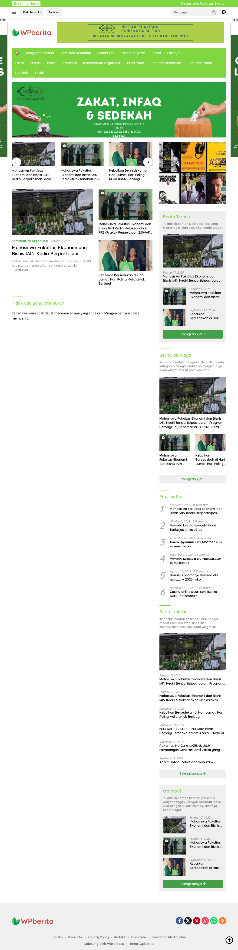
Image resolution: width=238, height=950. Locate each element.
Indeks (54, 12)
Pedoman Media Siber (169, 937)
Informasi (69, 63)
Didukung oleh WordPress (104, 944)
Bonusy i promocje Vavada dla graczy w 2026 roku (194, 577)
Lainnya (173, 53)
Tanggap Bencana (39, 53)
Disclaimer (139, 937)
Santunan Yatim (133, 53)
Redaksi (120, 937)
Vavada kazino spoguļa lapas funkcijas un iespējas (193, 527)
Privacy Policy (98, 937)
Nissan (35, 63)
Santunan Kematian (75, 53)
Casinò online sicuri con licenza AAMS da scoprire (193, 594)
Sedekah (21, 73)
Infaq (51, 63)
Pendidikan (105, 53)
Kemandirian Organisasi (102, 63)
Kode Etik (75, 937)
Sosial (156, 53)
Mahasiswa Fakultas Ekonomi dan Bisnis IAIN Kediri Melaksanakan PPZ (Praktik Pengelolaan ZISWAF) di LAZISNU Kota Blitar (80, 174)
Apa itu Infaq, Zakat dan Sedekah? (186, 762)
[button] (214, 12)
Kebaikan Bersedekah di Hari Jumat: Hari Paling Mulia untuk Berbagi (128, 174)
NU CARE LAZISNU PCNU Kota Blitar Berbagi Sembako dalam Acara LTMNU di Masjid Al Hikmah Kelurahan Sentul (191, 731)
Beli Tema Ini (32, 12)
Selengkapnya (193, 334)
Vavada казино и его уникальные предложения (195, 560)
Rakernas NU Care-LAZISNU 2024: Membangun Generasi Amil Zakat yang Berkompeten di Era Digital (189, 748)
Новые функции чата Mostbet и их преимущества (196, 544)
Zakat (19, 63)
